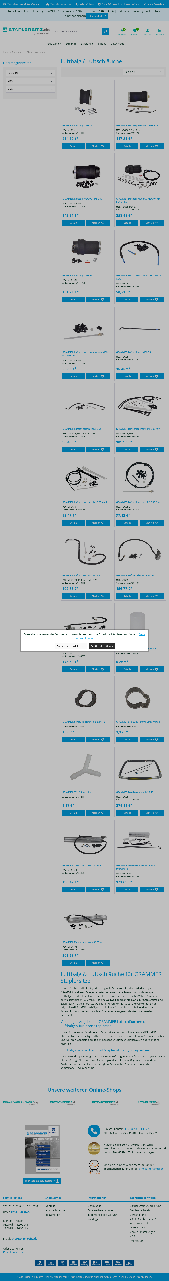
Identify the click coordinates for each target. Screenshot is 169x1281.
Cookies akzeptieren (102, 646)
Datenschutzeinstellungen (71, 646)
